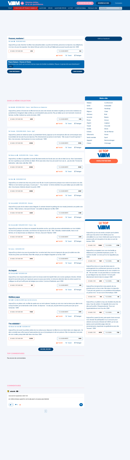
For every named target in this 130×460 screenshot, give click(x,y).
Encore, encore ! (45, 349)
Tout (10, 8)
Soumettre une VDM (85, 3)
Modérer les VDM (103, 3)
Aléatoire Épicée (60, 8)
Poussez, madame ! (16, 38)
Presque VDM (92, 8)
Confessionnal (80, 8)
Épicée (50, 8)
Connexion (118, 3)
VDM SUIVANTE (77, 71)
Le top (70, 8)
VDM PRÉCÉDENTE (14, 71)
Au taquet (13, 271)
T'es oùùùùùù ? (14, 324)
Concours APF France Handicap (25, 8)
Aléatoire (42, 8)
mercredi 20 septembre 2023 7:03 (18, 396)
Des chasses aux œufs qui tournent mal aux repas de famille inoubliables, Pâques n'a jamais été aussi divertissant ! (44, 64)
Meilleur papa (14, 297)
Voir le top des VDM (103, 161)
